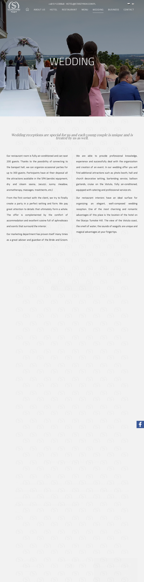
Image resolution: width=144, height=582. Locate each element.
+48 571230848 (57, 3)
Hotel (53, 9)
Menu (85, 9)
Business (113, 9)
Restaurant (69, 9)
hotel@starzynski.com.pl (80, 3)
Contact (129, 9)
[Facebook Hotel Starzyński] (140, 424)
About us (39, 9)
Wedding (98, 9)
